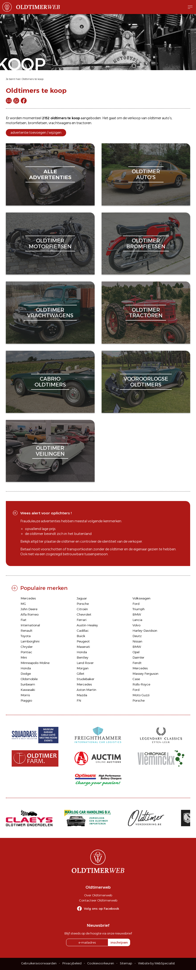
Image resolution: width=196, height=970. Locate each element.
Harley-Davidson (144, 630)
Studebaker (85, 679)
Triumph (138, 609)
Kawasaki (28, 690)
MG (23, 604)
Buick (81, 636)
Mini (24, 657)
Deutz (137, 636)
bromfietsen (37, 123)
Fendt (137, 663)
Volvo (136, 625)
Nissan (137, 641)
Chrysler (27, 647)
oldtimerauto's (146, 174)
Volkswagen (141, 598)
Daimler (138, 657)
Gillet (80, 673)
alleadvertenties (50, 174)
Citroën (82, 609)
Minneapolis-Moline (35, 663)
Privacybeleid (72, 963)
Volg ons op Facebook (101, 908)
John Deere (29, 609)
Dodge (26, 673)
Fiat (23, 620)
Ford (135, 604)
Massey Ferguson (145, 673)
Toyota (26, 636)
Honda (82, 652)
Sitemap (126, 963)
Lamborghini (30, 641)
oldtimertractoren (146, 313)
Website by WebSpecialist (156, 963)
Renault (26, 630)
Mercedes (28, 598)
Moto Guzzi (141, 695)
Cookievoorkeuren (100, 963)
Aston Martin (86, 690)
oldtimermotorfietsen (50, 243)
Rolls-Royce (141, 684)
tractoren (83, 123)
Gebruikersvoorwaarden (39, 963)
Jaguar (82, 598)
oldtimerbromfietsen (145, 243)
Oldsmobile (29, 679)
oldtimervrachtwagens (50, 313)
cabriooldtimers (50, 381)
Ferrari (81, 620)
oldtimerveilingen (50, 451)
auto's (166, 118)
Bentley (82, 657)
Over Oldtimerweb (98, 895)
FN (79, 700)
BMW (136, 614)
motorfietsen (16, 123)
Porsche (83, 604)
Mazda (82, 695)
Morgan (83, 668)
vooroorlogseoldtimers (146, 381)
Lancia (137, 620)
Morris (25, 695)
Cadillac (83, 630)
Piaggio (26, 700)
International (30, 625)
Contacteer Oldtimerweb (98, 900)
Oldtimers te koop (32, 79)
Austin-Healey (87, 625)
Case (136, 679)
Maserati (83, 647)
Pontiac (26, 652)
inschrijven (119, 942)
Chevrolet (84, 614)
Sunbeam (28, 684)
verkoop (134, 118)
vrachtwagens (60, 123)
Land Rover (85, 663)
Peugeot (83, 641)
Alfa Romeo (30, 614)
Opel (135, 652)
